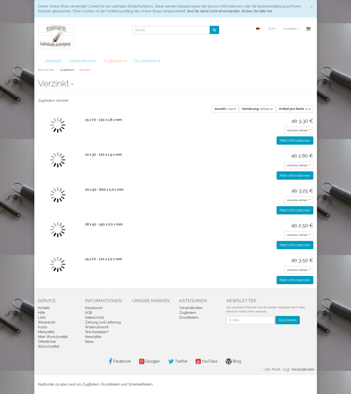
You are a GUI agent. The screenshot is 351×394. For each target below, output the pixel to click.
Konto (42, 327)
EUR (273, 28)
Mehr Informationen (295, 140)
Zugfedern (115, 60)
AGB (88, 313)
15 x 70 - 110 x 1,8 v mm (103, 120)
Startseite (53, 60)
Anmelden (291, 28)
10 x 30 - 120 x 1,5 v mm (103, 154)
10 (295, 109)
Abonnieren (288, 320)
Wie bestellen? (96, 332)
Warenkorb (46, 322)
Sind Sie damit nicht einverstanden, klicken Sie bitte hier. (230, 11)
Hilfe (41, 313)
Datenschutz (94, 317)
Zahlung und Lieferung (103, 322)
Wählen (257, 109)
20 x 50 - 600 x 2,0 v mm (104, 189)
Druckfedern (147, 60)
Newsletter (93, 337)
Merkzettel (46, 332)
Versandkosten (82, 60)
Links (42, 317)
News (89, 342)
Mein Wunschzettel (53, 337)
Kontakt (44, 308)
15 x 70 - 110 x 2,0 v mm (103, 259)
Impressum (94, 308)
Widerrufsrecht (96, 327)
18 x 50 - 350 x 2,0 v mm (103, 224)
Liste (225, 109)
